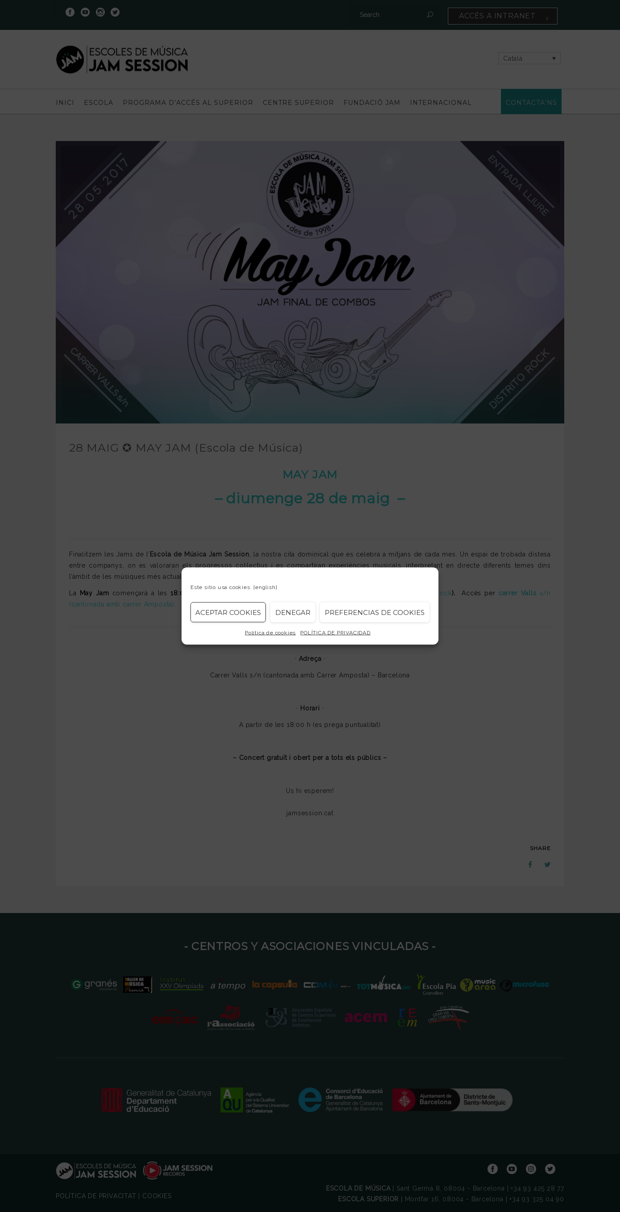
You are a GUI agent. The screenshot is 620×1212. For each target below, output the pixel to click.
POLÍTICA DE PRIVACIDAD (335, 633)
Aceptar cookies (228, 612)
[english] (265, 587)
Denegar (292, 612)
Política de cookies (270, 633)
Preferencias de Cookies (375, 612)
